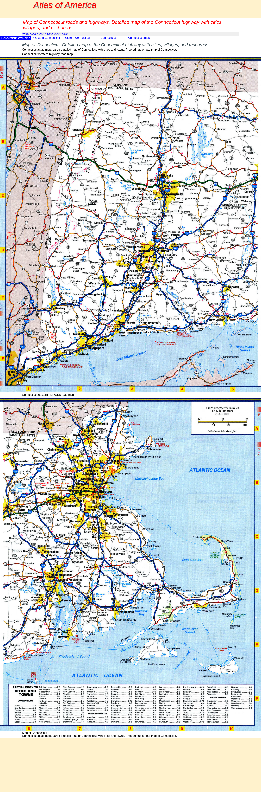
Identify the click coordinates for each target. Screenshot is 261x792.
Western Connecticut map (46, 39)
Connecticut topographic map (108, 39)
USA (41, 33)
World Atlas (29, 33)
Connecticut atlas (57, 33)
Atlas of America (64, 5)
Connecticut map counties (139, 39)
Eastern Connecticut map (77, 39)
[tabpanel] (130, 46)
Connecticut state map (15, 38)
